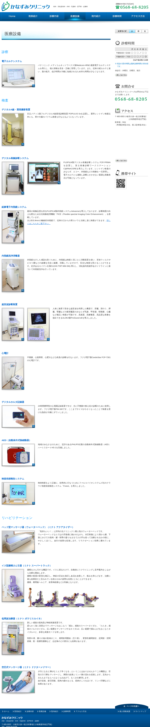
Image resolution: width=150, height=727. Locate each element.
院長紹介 (18, 711)
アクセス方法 (81, 711)
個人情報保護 (124, 711)
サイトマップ (140, 711)
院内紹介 (54, 711)
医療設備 (42, 711)
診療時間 (66, 711)
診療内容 (30, 711)
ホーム (6, 711)
